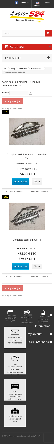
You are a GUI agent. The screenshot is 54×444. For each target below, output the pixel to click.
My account (35, 334)
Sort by (5, 93)
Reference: (22, 163)
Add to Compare (40, 191)
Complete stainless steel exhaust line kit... (27, 156)
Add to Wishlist (16, 191)
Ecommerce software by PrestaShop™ (25, 436)
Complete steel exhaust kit (27, 239)
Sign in (47, 2)
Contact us (25, 2)
